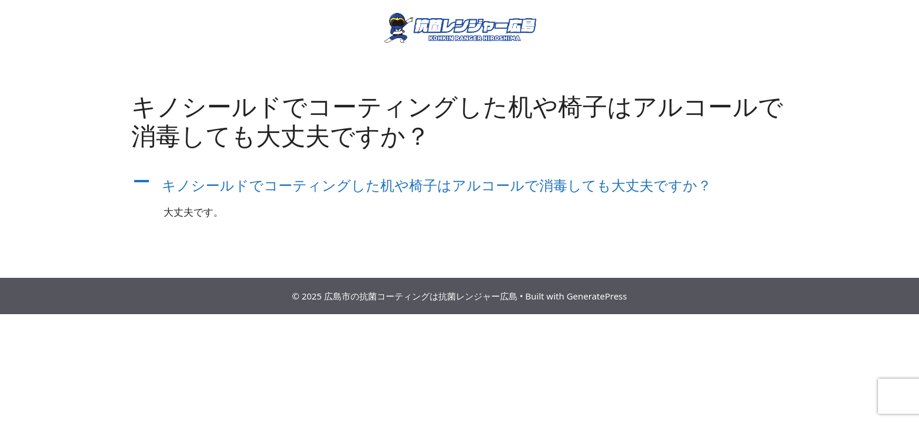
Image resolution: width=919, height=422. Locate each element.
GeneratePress (597, 296)
